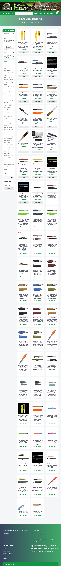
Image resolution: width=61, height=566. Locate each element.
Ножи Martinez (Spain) (8, 140)
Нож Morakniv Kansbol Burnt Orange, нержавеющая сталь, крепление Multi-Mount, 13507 (23, 368)
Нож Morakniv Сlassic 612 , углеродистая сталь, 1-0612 (38, 245)
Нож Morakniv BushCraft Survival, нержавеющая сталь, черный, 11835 (52, 367)
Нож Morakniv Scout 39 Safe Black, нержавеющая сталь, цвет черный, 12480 (38, 196)
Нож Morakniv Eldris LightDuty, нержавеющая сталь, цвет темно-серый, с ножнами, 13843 (38, 393)
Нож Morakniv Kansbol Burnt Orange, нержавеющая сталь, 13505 (52, 343)
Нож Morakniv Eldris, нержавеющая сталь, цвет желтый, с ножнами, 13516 (23, 296)
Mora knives (7, 185)
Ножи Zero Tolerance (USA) (8, 161)
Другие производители (9, 164)
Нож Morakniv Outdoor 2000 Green (52, 118)
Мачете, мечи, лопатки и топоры (9, 167)
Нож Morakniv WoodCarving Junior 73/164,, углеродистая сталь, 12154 (23, 489)
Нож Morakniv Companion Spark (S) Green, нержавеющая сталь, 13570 (52, 170)
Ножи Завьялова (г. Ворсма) (8, 67)
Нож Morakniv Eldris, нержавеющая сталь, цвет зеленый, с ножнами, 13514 (52, 296)
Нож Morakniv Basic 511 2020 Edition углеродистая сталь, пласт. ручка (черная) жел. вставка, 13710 (23, 45)
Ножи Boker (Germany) (8, 95)
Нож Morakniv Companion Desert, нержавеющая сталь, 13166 (52, 95)
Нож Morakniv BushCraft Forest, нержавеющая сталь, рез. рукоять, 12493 (38, 367)
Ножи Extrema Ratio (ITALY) (8, 117)
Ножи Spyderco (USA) (8, 155)
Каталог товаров (9, 13)
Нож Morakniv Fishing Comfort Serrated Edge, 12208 (38, 465)
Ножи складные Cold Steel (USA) (8, 101)
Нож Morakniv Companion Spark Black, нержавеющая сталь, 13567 (52, 145)
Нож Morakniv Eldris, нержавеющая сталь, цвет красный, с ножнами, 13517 (52, 272)
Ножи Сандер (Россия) (9, 86)
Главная (4, 548)
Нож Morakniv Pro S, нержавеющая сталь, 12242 (38, 70)
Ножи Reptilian (7, 151)
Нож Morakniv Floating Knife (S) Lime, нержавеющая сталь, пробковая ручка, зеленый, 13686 (23, 418)
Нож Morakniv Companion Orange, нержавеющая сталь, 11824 (23, 95)
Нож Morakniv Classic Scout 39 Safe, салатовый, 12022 (23, 442)
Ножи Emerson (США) (8, 120)
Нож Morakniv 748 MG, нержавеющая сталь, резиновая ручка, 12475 (37, 489)
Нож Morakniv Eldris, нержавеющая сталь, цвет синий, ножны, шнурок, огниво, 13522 (23, 343)
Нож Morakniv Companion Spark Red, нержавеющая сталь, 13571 (23, 170)
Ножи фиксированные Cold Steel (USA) (8, 105)
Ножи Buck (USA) (7, 98)
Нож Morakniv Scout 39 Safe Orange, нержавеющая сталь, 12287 (38, 442)
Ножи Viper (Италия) (8, 111)
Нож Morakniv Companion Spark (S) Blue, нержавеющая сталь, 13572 (23, 196)
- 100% (19, 232)
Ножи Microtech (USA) (8, 136)
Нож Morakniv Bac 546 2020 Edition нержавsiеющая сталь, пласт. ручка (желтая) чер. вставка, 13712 (37, 45)
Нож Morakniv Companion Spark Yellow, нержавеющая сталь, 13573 (38, 170)
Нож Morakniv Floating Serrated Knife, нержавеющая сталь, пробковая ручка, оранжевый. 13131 (38, 418)
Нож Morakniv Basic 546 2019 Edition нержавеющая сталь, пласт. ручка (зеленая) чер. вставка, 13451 (52, 221)
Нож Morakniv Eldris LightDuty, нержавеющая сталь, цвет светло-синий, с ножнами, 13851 (23, 393)
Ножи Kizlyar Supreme (8, 133)
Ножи (25, 22)
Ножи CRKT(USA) (7, 112)
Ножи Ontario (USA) (8, 146)
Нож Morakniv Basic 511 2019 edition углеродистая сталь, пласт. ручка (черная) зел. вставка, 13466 (23, 221)
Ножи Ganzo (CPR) (8, 125)
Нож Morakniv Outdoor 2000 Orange (23, 144)
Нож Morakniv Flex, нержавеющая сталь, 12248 (52, 70)
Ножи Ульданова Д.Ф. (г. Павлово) (9, 83)
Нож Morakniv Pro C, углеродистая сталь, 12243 (23, 70)
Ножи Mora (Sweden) (8, 144)
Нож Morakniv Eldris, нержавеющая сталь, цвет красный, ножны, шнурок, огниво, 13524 (38, 319)
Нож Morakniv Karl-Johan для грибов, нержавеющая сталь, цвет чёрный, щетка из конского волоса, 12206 (23, 247)
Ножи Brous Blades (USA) (8, 92)
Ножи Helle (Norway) (8, 127)
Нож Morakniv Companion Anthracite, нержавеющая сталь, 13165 (23, 120)
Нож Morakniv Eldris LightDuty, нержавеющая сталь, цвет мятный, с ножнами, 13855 (52, 393)
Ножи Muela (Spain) (8, 138)
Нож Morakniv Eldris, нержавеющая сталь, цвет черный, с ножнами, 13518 (38, 272)
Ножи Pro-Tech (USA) (8, 149)
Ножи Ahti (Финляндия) (9, 89)
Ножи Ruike (6, 153)
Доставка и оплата (38, 13)
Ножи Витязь (7, 70)
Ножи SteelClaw (7, 121)
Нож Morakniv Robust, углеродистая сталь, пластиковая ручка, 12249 (52, 44)
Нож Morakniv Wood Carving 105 (37, 512)
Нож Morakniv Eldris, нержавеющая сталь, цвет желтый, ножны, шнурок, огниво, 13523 (52, 319)
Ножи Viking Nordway (8, 72)
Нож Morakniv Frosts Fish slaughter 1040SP (23, 512)
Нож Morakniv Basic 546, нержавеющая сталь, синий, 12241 (37, 220)
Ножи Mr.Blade (7, 134)
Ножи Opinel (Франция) (9, 147)
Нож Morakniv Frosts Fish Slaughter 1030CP (52, 488)
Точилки (5, 169)
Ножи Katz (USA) (7, 131)
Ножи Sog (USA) (7, 157)
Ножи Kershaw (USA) (8, 129)
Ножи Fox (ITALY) (7, 123)
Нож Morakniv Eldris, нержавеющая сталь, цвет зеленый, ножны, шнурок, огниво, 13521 (38, 343)
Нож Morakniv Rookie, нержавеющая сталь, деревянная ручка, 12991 (52, 466)
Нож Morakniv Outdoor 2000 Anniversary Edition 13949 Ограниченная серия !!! (37, 145)
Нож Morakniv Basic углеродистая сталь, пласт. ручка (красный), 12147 (52, 196)
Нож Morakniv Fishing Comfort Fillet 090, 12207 (23, 465)
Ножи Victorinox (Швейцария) (7, 108)
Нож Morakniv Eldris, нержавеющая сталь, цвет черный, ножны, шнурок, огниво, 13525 (23, 319)
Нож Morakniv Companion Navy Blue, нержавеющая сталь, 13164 (38, 95)
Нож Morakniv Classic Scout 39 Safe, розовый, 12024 (52, 442)
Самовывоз (46, 13)
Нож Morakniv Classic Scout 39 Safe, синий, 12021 (52, 417)
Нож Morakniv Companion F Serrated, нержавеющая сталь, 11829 (38, 120)
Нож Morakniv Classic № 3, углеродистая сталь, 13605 (23, 272)
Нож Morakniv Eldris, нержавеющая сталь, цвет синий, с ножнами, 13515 (38, 296)
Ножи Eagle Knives (8, 114)
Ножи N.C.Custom (7, 142)
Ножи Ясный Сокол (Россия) (8, 75)
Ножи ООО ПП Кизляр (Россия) (8, 80)
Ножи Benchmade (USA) (9, 97)
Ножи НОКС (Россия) (8, 77)
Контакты (52, 13)
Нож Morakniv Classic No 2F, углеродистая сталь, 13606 (52, 245)
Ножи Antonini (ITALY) (8, 88)
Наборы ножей (7, 65)
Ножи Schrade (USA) (8, 159)
